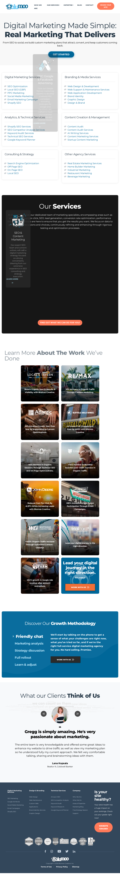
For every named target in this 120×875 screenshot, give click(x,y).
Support (75, 813)
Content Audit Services (80, 129)
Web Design (33, 797)
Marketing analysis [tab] (29, 643)
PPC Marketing (15, 92)
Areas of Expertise (79, 803)
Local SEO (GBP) (16, 89)
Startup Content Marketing (83, 139)
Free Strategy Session (80, 810)
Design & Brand (76, 102)
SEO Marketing (12, 798)
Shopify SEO (14, 102)
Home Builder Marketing (81, 166)
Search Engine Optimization (23, 163)
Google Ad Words (13, 802)
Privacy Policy (62, 867)
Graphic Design (76, 99)
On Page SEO (15, 170)
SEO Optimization (17, 86)
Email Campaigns (13, 808)
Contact (89, 5)
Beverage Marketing (79, 176)
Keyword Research (57, 807)
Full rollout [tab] (23, 657)
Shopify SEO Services (19, 126)
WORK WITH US (65, 660)
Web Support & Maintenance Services (88, 89)
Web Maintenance (35, 800)
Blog (79, 5)
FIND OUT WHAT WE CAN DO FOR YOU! (60, 322)
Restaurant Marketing (80, 173)
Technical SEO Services (20, 136)
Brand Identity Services (37, 810)
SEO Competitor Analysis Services (26, 129)
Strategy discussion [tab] (30, 650)
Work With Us (80, 587)
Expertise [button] (68, 5)
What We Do (77, 800)
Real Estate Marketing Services (85, 163)
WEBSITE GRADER (103, 827)
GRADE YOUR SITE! (105, 6)
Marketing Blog (78, 807)
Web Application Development (85, 92)
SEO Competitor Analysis (60, 800)
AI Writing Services (78, 133)
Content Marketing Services (83, 136)
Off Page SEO (14, 166)
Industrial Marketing (79, 170)
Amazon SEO (55, 797)
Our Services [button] (53, 5)
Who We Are (38, 6)
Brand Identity (75, 96)
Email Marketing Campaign (22, 99)
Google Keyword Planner (21, 139)
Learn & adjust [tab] (26, 665)
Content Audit (75, 126)
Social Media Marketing (20, 96)
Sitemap (75, 867)
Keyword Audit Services (20, 133)
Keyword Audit (56, 803)
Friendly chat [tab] (29, 636)
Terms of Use (46, 867)
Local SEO (13, 173)
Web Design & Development (83, 86)
